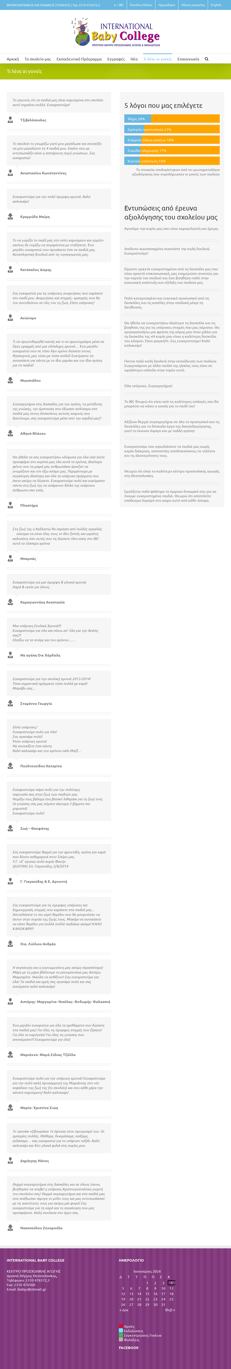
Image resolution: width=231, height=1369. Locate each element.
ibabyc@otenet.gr (31, 1289)
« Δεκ (124, 1309)
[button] (206, 58)
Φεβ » (170, 1309)
